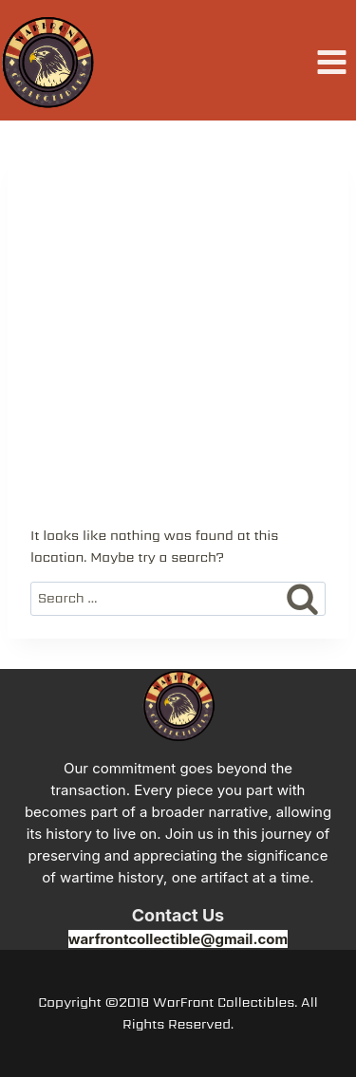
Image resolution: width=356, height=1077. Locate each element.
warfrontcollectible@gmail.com (178, 939)
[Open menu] (331, 62)
